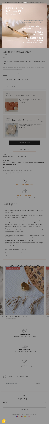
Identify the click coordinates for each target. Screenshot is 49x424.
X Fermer (24, 2)
